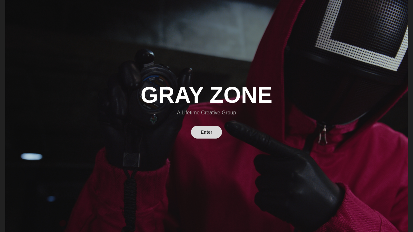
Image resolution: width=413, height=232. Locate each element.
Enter (206, 132)
